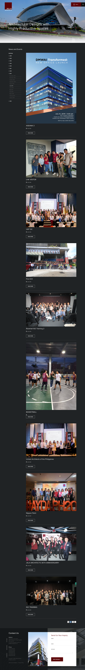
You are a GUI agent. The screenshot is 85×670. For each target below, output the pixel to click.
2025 (11, 58)
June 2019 (11, 87)
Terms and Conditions (13, 662)
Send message (57, 659)
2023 (11, 63)
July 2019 (11, 85)
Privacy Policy (21, 662)
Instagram (6, 647)
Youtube (6, 640)
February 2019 (12, 95)
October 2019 (12, 79)
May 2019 (11, 89)
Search (83, 4)
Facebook (6, 655)
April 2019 (11, 91)
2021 (10, 68)
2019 (10, 73)
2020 (11, 71)
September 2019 (13, 81)
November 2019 (12, 77)
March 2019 (12, 93)
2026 (11, 55)
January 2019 (12, 97)
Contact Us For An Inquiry (64, 4)
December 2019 (12, 75)
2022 (11, 65)
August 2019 (12, 83)
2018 (10, 101)
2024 (11, 60)
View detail (51, 95)
